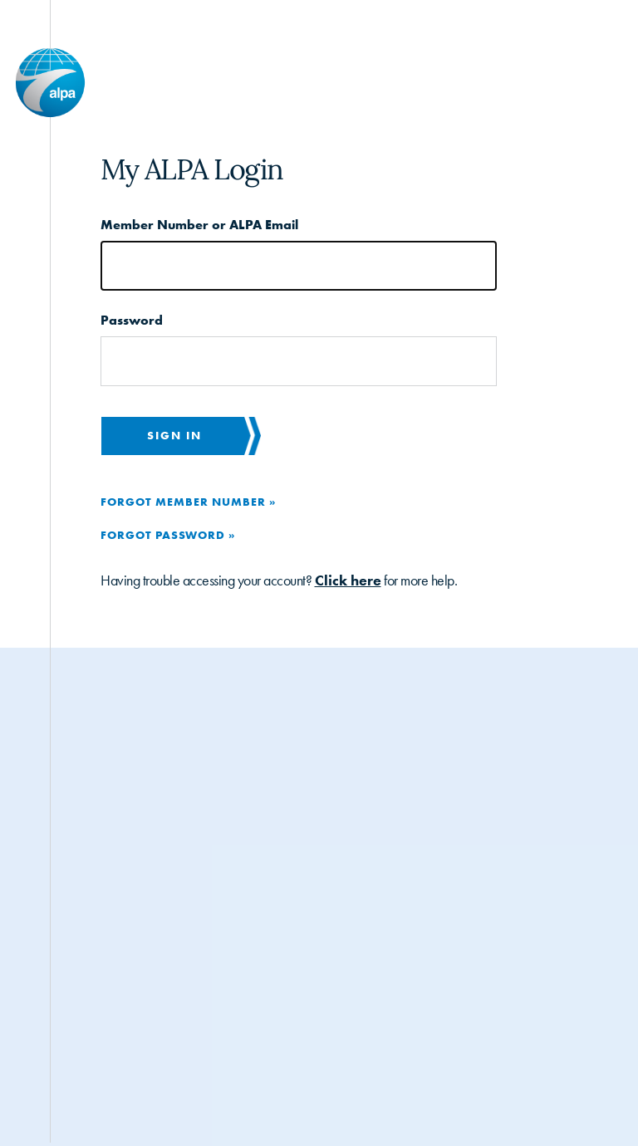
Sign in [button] (174, 435)
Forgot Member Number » (188, 501)
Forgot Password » (168, 534)
